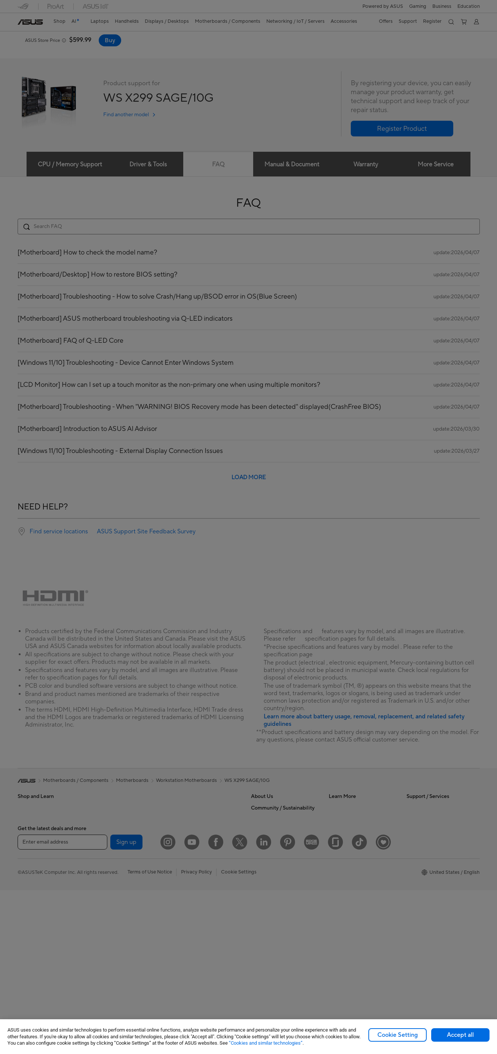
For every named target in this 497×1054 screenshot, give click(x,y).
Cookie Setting (397, 1035)
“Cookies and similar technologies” (266, 1043)
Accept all (460, 1035)
